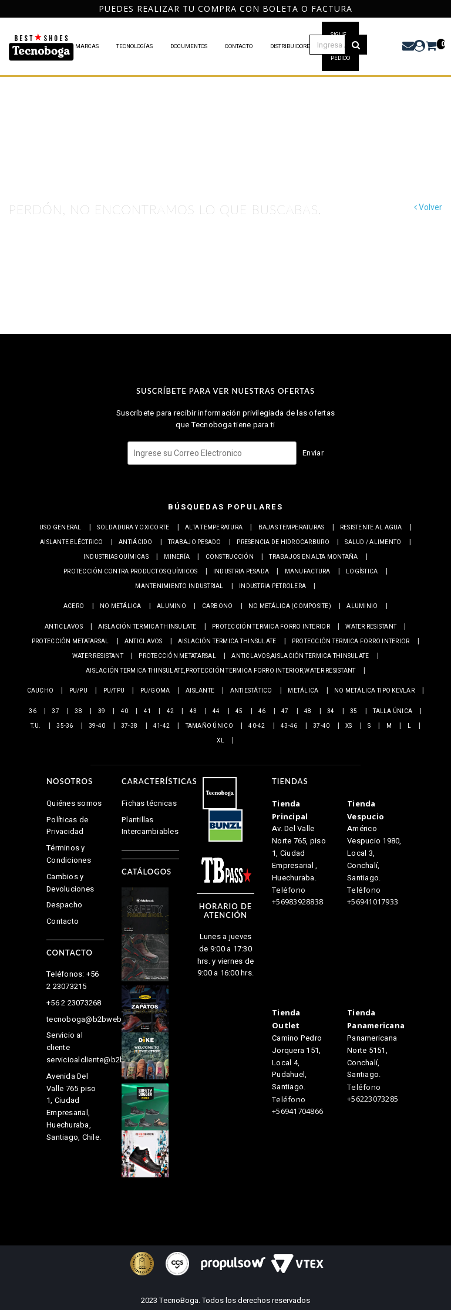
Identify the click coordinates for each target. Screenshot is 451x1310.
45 (239, 711)
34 (331, 711)
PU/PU (78, 691)
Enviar (313, 452)
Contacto (62, 921)
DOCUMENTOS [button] (188, 46)
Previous (4, 8)
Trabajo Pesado (194, 542)
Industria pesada (241, 572)
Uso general (60, 528)
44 (216, 711)
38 (78, 711)
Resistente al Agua (371, 528)
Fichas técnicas (149, 803)
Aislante (200, 691)
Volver (428, 207)
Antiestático (251, 691)
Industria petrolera (272, 586)
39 (102, 711)
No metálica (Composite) (289, 606)
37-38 (129, 726)
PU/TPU (114, 691)
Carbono (217, 606)
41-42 (161, 726)
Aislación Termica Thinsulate (147, 627)
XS (348, 726)
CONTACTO (239, 46)
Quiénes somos (74, 803)
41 (148, 711)
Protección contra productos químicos (130, 572)
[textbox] (338, 45)
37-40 (321, 726)
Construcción (230, 557)
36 (32, 711)
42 (170, 711)
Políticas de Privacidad (67, 826)
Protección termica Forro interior (271, 627)
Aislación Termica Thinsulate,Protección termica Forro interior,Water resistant (220, 671)
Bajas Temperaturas (291, 528)
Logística (362, 572)
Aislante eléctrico (71, 542)
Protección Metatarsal (70, 641)
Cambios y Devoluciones (70, 882)
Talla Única (392, 711)
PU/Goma (155, 691)
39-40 (97, 726)
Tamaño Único (209, 726)
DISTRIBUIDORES (291, 46)
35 (354, 711)
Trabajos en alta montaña (313, 557)
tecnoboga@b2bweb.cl (88, 1019)
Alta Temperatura (214, 528)
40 (125, 711)
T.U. (36, 726)
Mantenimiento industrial (179, 586)
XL (220, 741)
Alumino (171, 606)
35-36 (64, 726)
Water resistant (370, 627)
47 (285, 711)
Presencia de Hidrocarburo (283, 542)
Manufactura (308, 572)
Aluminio (362, 606)
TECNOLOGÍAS (134, 46)
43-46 (289, 726)
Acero (73, 606)
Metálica (303, 691)
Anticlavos (64, 627)
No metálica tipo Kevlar (374, 691)
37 (55, 711)
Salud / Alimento (373, 542)
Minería (177, 557)
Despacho (64, 904)
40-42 (256, 726)
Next (444, 8)
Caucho (40, 691)
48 (308, 711)
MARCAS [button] (87, 46)
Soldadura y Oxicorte (133, 528)
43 (193, 711)
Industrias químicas (116, 557)
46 (262, 711)
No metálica (121, 606)
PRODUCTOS (42, 46)
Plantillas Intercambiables (150, 826)
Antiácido (135, 542)
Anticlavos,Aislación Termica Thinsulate (300, 656)
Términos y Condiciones (68, 854)
